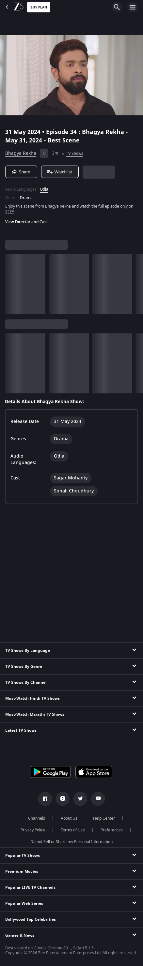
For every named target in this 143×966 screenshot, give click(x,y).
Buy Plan (38, 7)
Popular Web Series (24, 903)
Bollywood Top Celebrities (30, 919)
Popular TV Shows (22, 855)
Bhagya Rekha (20, 153)
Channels (36, 818)
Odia (44, 189)
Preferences (112, 830)
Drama (26, 198)
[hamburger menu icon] (132, 7)
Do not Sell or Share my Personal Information (71, 842)
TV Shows (74, 153)
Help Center (104, 818)
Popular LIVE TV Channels (30, 887)
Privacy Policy (33, 830)
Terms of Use (73, 830)
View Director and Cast (26, 222)
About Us (69, 818)
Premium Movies (21, 871)
